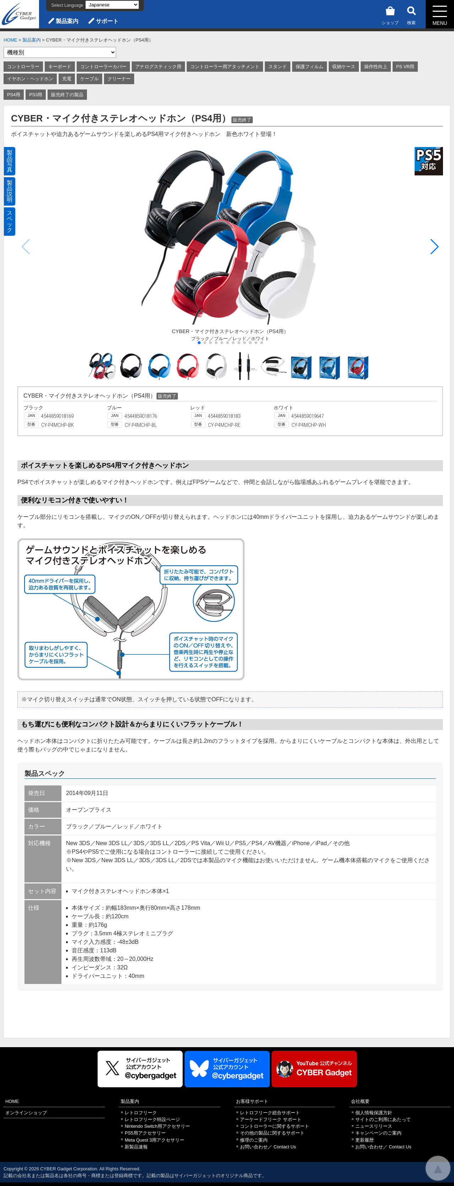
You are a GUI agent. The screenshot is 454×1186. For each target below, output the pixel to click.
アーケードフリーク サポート (270, 1119)
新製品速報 (136, 1146)
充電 (66, 78)
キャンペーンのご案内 (378, 1133)
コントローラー (23, 66)
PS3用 (35, 94)
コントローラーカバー (103, 66)
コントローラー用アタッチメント (224, 66)
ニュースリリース (373, 1126)
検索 (411, 14)
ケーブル (89, 78)
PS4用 (13, 94)
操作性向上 (375, 66)
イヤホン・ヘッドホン (30, 78)
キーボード (59, 66)
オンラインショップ (26, 1112)
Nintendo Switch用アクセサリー (157, 1126)
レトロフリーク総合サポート (270, 1112)
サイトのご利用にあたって (383, 1119)
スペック (9, 221)
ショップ (390, 14)
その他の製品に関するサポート (272, 1133)
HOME (10, 40)
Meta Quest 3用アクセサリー (154, 1140)
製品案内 (67, 21)
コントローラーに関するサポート (274, 1126)
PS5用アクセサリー (145, 1133)
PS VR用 (405, 66)
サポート (107, 21)
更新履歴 (364, 1140)
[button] (434, 247)
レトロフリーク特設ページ (152, 1119)
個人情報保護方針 (373, 1112)
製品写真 (9, 161)
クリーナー (119, 78)
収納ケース (343, 66)
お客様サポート (252, 1101)
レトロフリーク (141, 1112)
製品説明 (9, 191)
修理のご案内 (254, 1140)
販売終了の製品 (67, 94)
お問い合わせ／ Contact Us (268, 1146)
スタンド (277, 66)
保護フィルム (309, 66)
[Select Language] (112, 5)
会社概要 (360, 1101)
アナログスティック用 (158, 66)
